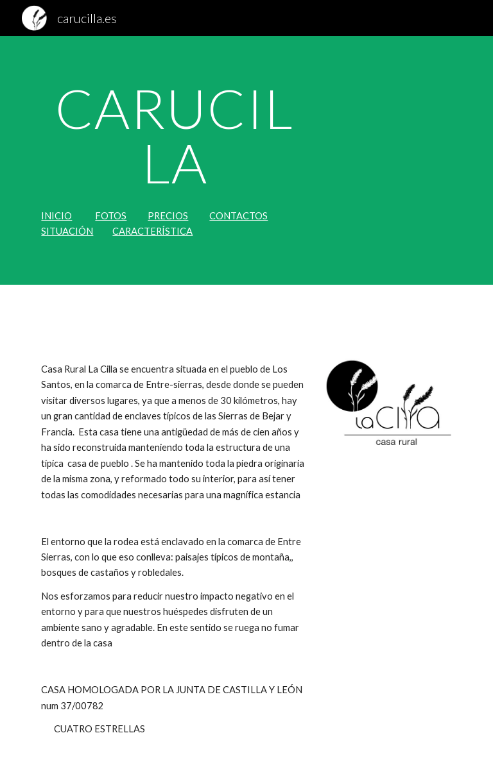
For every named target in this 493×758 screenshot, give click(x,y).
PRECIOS (168, 215)
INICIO (56, 215)
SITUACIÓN (67, 231)
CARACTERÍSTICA (152, 231)
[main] (174, 135)
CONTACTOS (238, 215)
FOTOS (110, 215)
